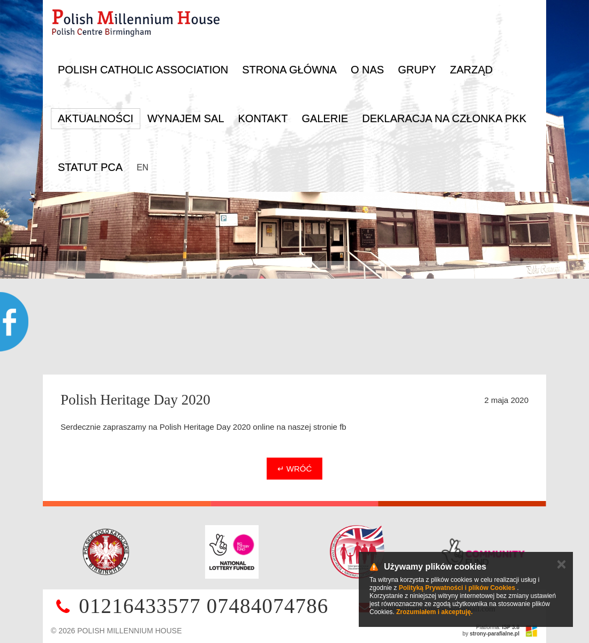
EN (142, 167)
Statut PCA (90, 167)
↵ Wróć (294, 468)
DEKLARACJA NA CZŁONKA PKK (444, 118)
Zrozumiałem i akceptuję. (434, 612)
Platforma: (497, 627)
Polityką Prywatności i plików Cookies (457, 588)
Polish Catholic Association (143, 70)
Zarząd (471, 70)
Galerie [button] (324, 118)
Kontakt (263, 118)
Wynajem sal (185, 118)
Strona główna (289, 70)
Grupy (417, 70)
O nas (367, 70)
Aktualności (95, 118)
